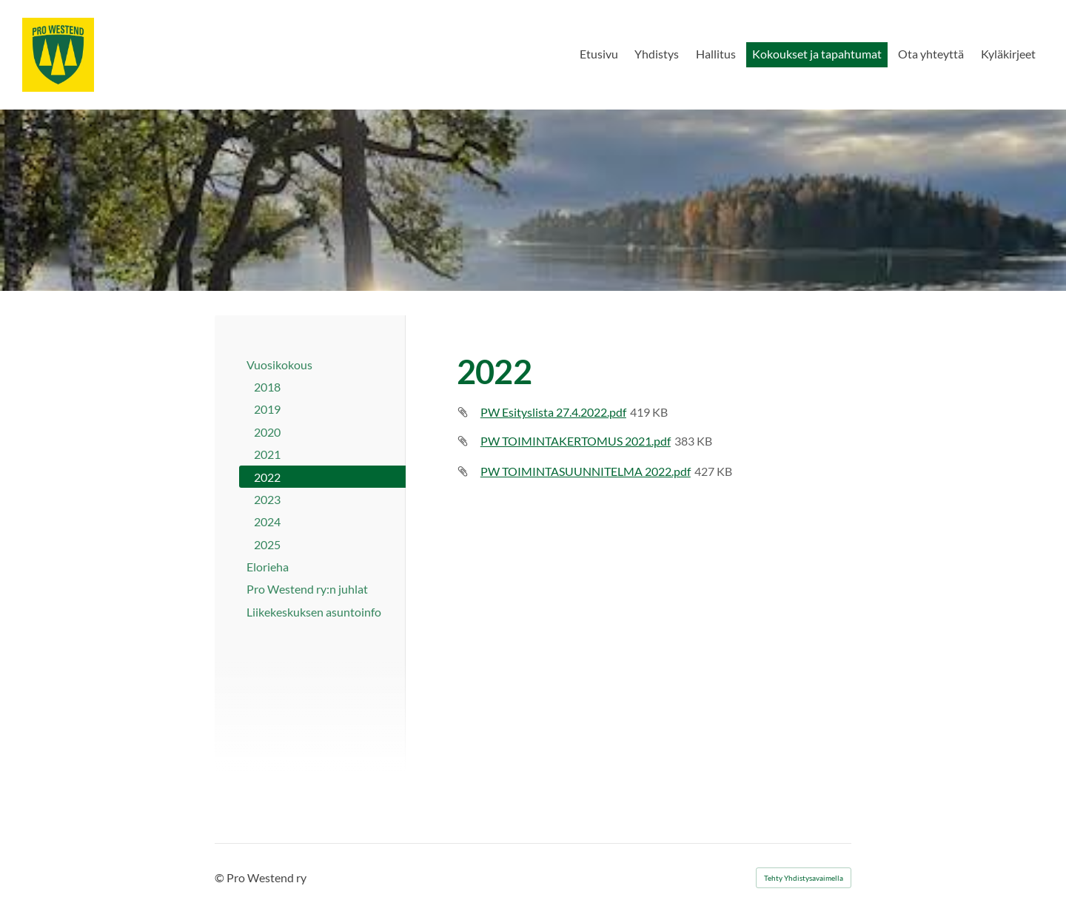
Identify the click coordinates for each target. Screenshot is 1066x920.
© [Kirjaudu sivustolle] (221, 877)
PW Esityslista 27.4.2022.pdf (553, 412)
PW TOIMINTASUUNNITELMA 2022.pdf (585, 471)
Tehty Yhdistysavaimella (803, 877)
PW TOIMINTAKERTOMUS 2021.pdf (575, 441)
